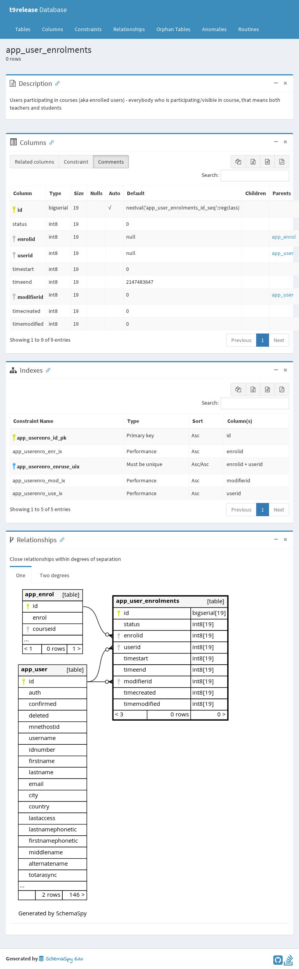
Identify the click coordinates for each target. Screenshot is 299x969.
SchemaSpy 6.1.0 (61, 959)
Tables (25, 29)
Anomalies (214, 29)
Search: (245, 176)
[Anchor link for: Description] (55, 82)
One (20, 575)
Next (279, 340)
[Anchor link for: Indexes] (46, 369)
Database (38, 9)
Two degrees (54, 575)
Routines (248, 29)
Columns (52, 29)
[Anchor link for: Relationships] (60, 539)
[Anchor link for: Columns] (49, 141)
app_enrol (284, 236)
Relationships (129, 29)
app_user (283, 253)
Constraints (88, 29)
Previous (241, 340)
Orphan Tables (173, 29)
